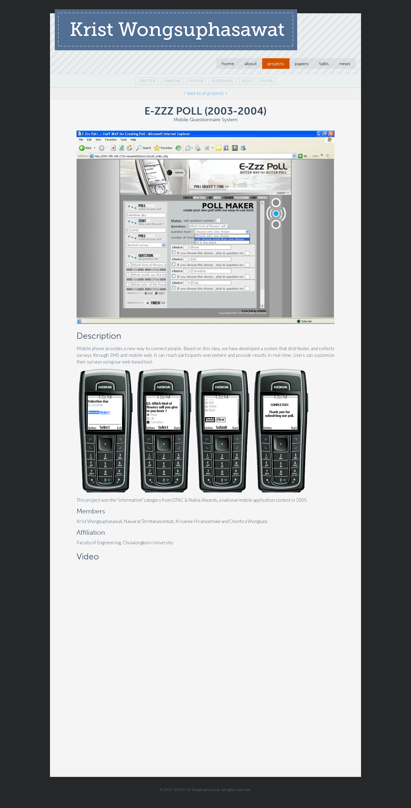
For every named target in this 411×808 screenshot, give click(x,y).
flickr (266, 81)
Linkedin (172, 81)
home (228, 63)
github (196, 81)
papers (302, 63)
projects (275, 63)
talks (324, 63)
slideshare (222, 81)
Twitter (147, 81)
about (251, 63)
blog (247, 81)
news (344, 63)
